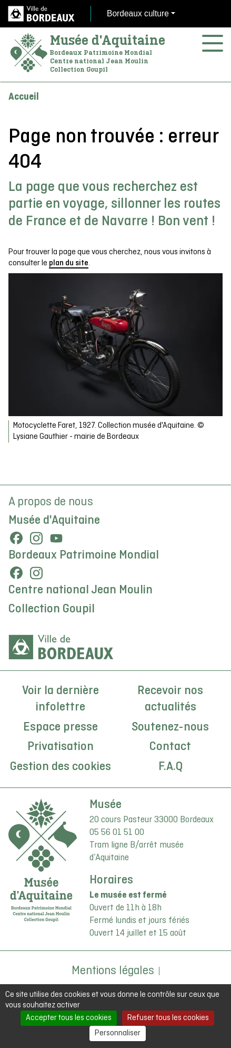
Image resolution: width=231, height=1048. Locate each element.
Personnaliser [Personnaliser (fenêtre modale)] (117, 1033)
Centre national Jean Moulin (80, 590)
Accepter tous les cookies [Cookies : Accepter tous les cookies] (69, 1018)
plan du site (68, 263)
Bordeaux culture (138, 13)
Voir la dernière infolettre (60, 699)
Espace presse (60, 727)
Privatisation (60, 746)
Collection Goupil (51, 609)
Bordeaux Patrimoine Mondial (83, 555)
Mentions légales (113, 971)
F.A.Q (170, 766)
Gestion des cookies (60, 766)
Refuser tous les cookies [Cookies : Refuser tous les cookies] (168, 1018)
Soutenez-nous (170, 727)
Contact (170, 746)
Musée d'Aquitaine (107, 40)
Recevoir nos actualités (170, 699)
